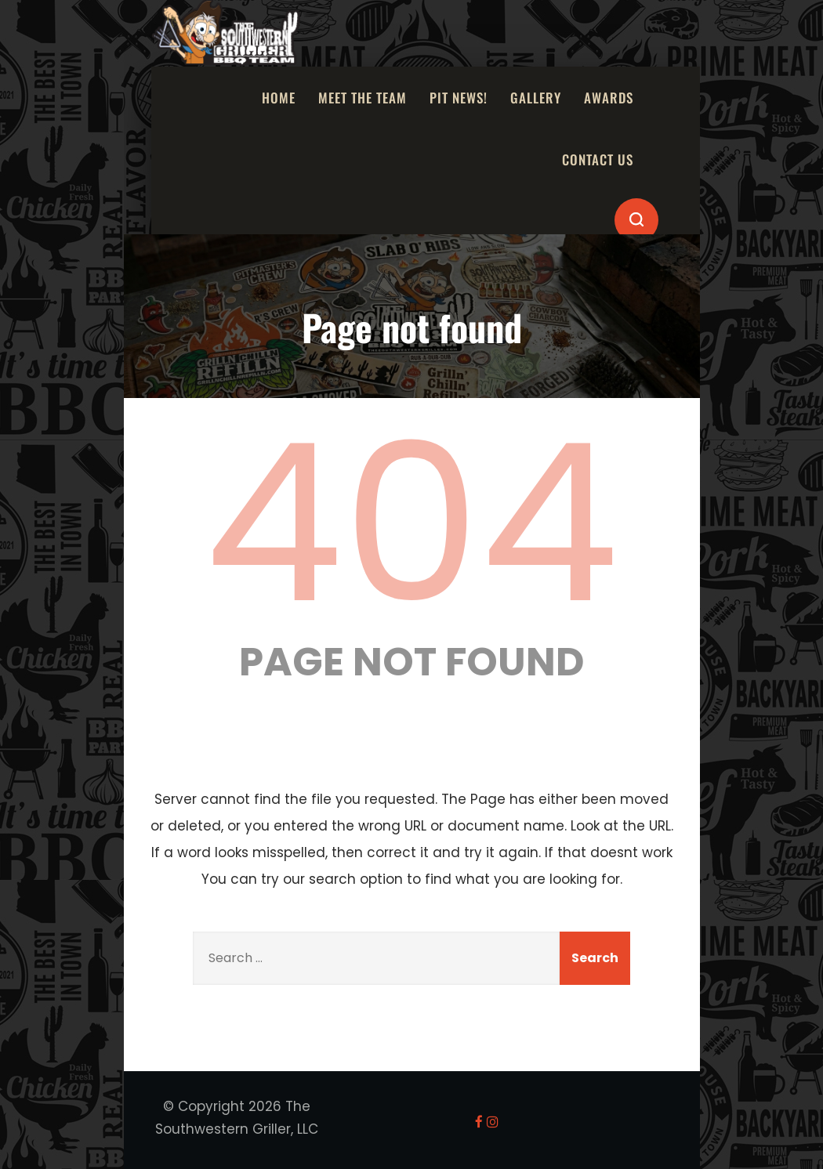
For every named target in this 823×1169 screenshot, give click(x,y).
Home (278, 97)
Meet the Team (362, 97)
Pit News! (459, 97)
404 (411, 523)
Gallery (535, 97)
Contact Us (597, 159)
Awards (608, 97)
